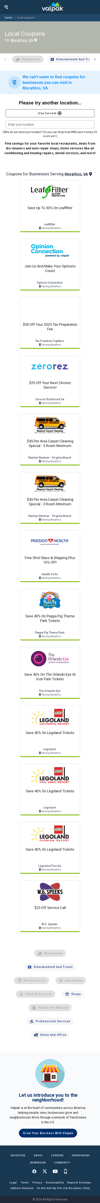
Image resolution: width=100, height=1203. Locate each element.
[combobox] (50, 124)
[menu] (6, 7)
